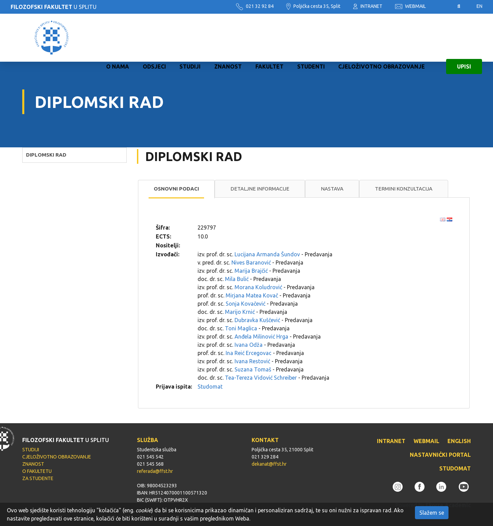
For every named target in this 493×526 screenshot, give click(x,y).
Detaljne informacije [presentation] (259, 189)
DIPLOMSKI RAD (46, 155)
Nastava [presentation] (332, 189)
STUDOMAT (455, 468)
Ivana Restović (252, 361)
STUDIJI (190, 38)
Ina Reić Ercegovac (248, 353)
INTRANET (367, 6)
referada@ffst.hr (155, 471)
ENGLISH (459, 441)
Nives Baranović (251, 262)
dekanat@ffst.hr (269, 464)
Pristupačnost (441, 6)
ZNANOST (228, 38)
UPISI (464, 38)
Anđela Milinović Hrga (261, 336)
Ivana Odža (249, 345)
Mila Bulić (237, 279)
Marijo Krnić (240, 312)
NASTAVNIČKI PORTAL (440, 455)
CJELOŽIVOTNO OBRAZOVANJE (381, 38)
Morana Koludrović (258, 287)
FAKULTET (269, 38)
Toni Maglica (241, 328)
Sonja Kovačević (245, 304)
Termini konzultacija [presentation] (403, 189)
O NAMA (117, 38)
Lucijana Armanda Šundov (267, 254)
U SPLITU (54, 7)
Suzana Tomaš (253, 369)
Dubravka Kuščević (257, 320)
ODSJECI (154, 38)
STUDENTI (311, 38)
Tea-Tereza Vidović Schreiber (261, 378)
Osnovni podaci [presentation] (176, 189)
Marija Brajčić (251, 271)
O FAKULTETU (37, 471)
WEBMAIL (410, 6)
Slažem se (431, 513)
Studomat (210, 386)
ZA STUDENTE (37, 478)
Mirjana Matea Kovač (252, 295)
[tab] (176, 189)
